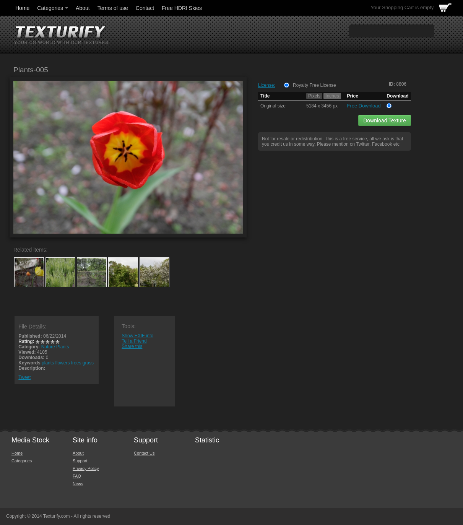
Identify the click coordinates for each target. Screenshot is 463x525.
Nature (48, 346)
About (83, 8)
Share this (132, 346)
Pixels (314, 96)
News (78, 483)
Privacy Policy (86, 468)
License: (266, 85)
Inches (332, 96)
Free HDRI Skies (182, 8)
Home (22, 8)
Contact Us (144, 453)
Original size (273, 106)
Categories (53, 8)
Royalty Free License (314, 85)
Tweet (24, 377)
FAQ (77, 476)
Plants (62, 346)
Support (80, 460)
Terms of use (112, 8)
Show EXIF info (137, 335)
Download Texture (384, 120)
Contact (145, 8)
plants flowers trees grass (68, 363)
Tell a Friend (134, 341)
